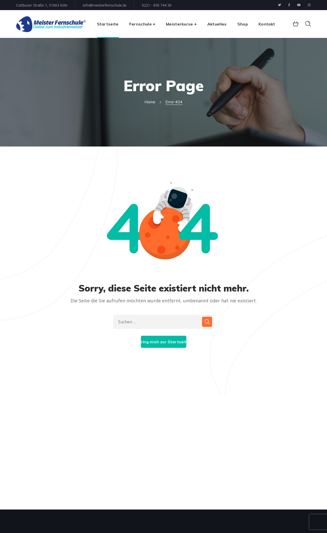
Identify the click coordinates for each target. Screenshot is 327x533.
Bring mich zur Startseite (163, 341)
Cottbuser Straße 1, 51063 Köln (41, 5)
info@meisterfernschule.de (105, 5)
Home (149, 101)
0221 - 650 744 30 (156, 5)
